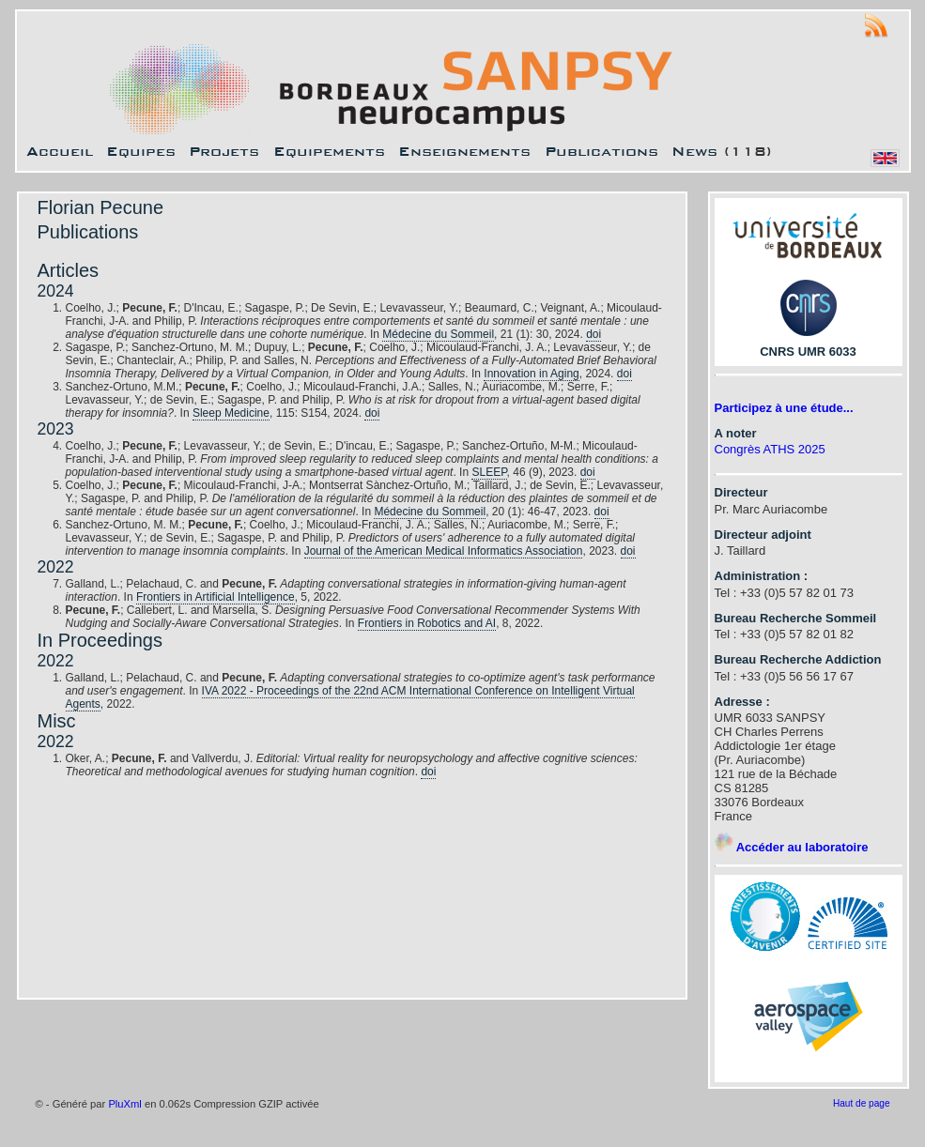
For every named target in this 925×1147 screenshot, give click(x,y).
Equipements (329, 151)
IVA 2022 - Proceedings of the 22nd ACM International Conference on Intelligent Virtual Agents (350, 697)
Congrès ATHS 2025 (770, 449)
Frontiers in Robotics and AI (427, 623)
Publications (601, 151)
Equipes (141, 151)
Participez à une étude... (784, 408)
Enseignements (464, 151)
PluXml (124, 1103)
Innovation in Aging (531, 373)
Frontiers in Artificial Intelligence (215, 597)
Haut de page (861, 1103)
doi (593, 334)
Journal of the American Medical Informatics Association (443, 551)
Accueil (59, 151)
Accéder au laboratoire (792, 847)
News (694, 151)
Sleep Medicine (231, 413)
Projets (224, 151)
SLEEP (488, 472)
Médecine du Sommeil (438, 334)
